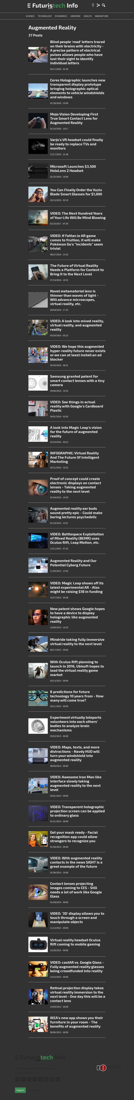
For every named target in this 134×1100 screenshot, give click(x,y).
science (30, 16)
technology (45, 16)
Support (20, 1090)
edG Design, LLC (30, 1072)
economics (61, 16)
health (88, 16)
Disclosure (34, 1090)
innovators (101, 16)
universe (75, 16)
